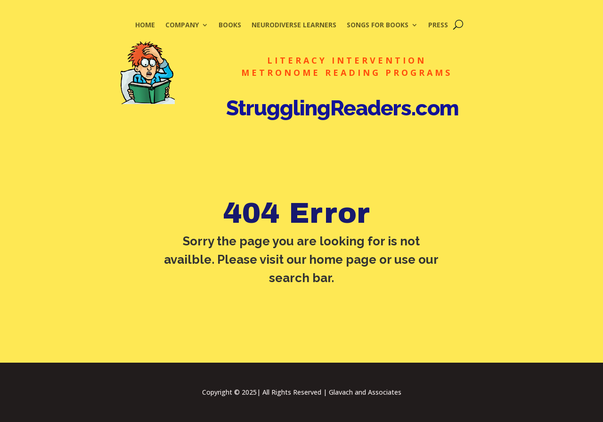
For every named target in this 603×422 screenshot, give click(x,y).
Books (230, 25)
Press (438, 25)
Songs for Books (377, 25)
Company (182, 25)
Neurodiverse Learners (294, 25)
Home (145, 25)
